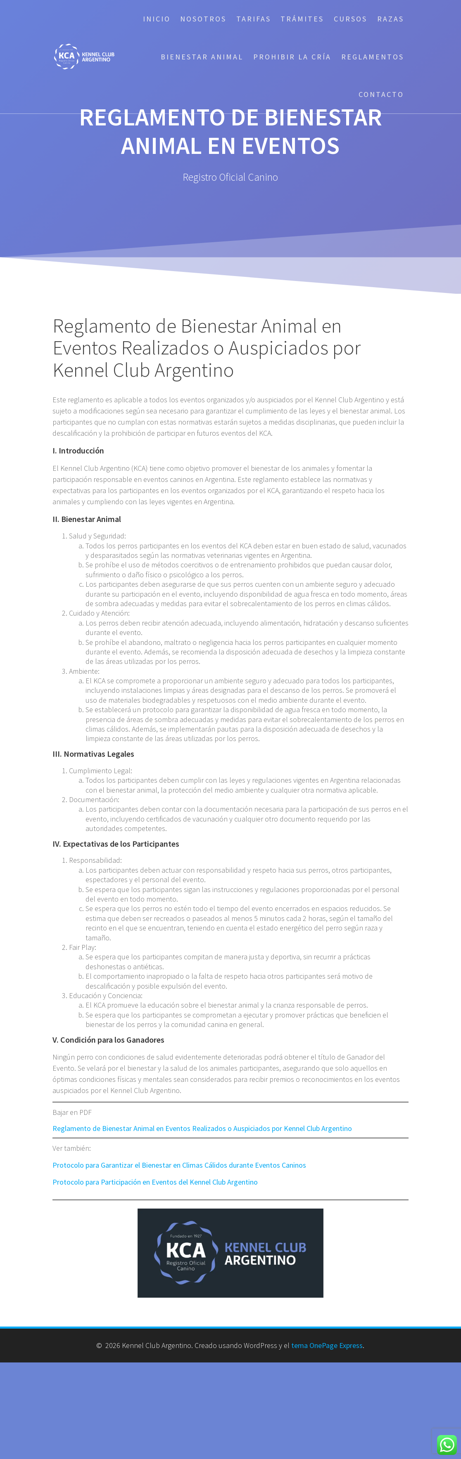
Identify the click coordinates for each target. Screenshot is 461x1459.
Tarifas (253, 19)
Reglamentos (372, 56)
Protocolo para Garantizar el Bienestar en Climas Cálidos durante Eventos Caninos (179, 1165)
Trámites (302, 19)
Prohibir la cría (292, 56)
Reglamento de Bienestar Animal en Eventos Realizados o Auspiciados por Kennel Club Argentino (202, 1128)
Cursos (350, 19)
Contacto (381, 94)
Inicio (157, 19)
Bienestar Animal (202, 56)
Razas (390, 19)
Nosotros (203, 19)
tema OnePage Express (327, 1345)
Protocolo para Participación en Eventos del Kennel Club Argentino (155, 1182)
